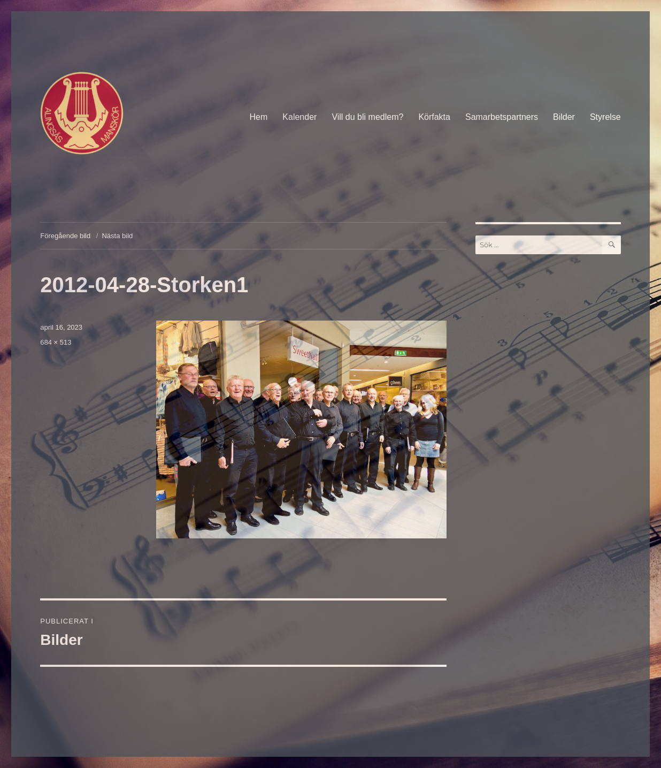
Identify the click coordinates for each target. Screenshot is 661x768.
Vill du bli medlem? (367, 116)
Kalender (299, 116)
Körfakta (434, 116)
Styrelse (605, 116)
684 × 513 (55, 342)
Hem (259, 116)
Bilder (564, 116)
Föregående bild (65, 236)
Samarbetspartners (501, 116)
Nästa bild (117, 236)
